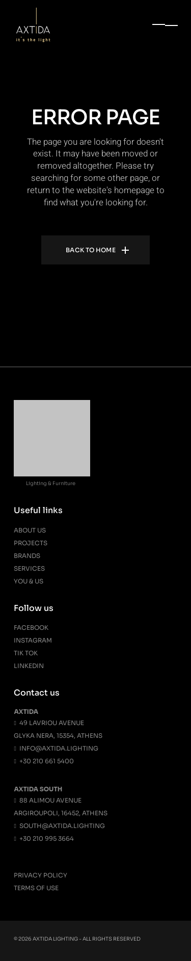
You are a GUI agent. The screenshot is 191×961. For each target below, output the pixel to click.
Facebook (31, 627)
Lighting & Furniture (50, 483)
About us (30, 530)
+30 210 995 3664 (43, 838)
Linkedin (29, 666)
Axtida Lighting (55, 939)
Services (29, 568)
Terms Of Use (36, 888)
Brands (27, 555)
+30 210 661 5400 (43, 761)
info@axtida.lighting (56, 748)
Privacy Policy (40, 875)
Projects (30, 543)
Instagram (33, 640)
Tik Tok (26, 653)
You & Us (28, 581)
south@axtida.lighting (59, 826)
